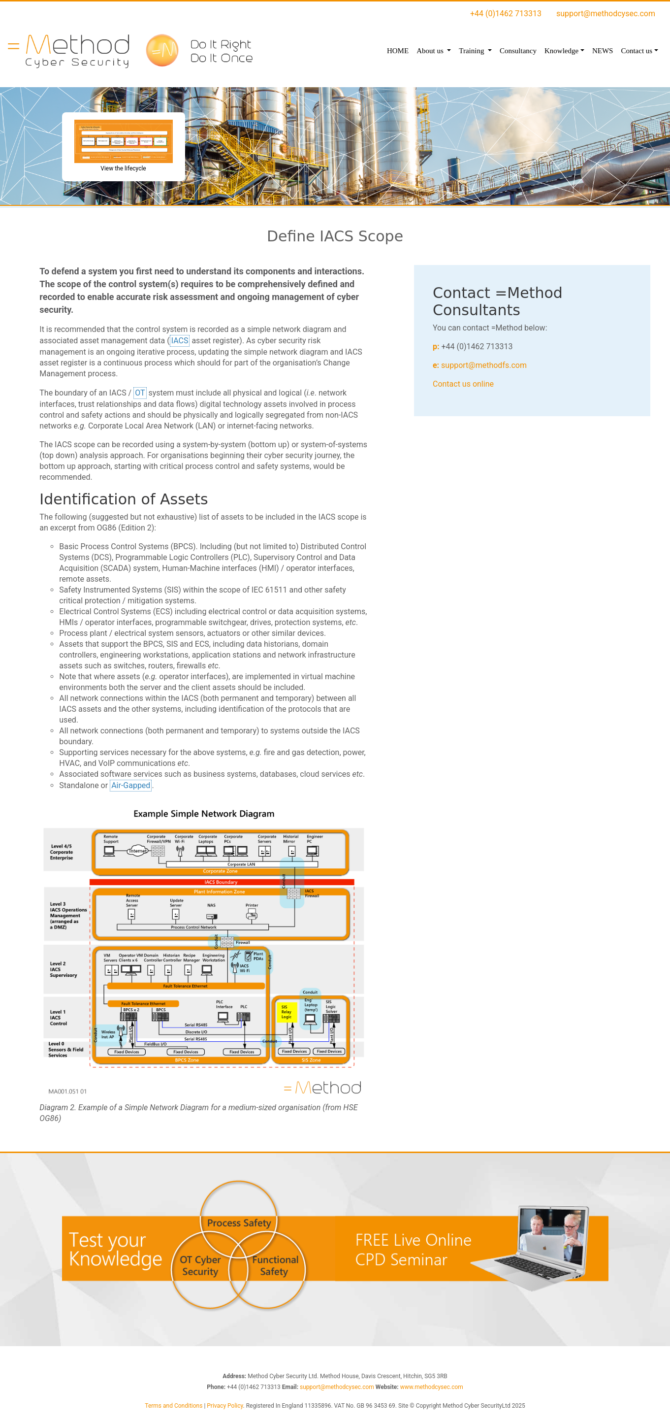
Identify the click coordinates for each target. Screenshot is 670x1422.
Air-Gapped (131, 785)
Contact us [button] (636, 51)
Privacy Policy (225, 1405)
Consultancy (518, 51)
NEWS (602, 51)
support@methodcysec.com (605, 13)
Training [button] (472, 51)
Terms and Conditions (173, 1405)
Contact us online (463, 384)
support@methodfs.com (484, 365)
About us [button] (430, 51)
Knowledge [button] (561, 51)
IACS (180, 340)
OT (139, 392)
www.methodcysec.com (431, 1387)
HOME (398, 51)
